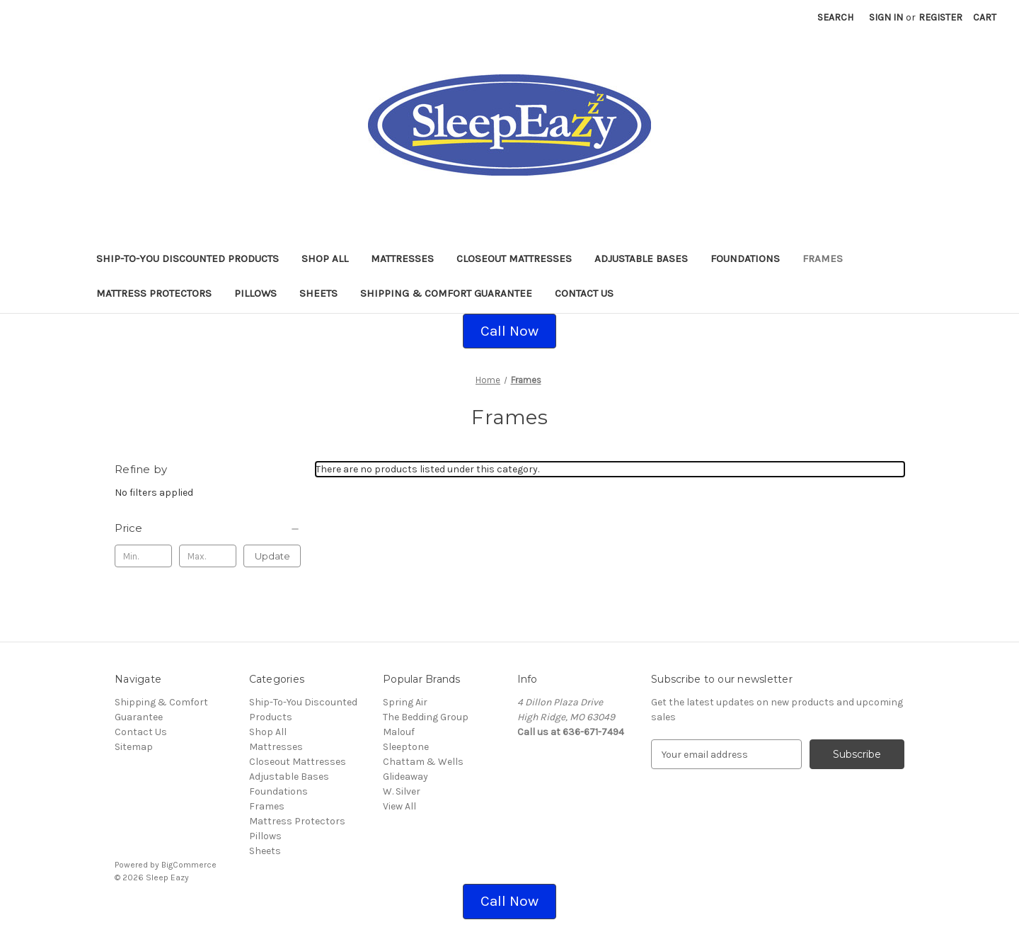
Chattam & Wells (423, 762)
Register (940, 17)
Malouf (399, 732)
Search (835, 17)
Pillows (255, 293)
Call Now (509, 330)
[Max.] (207, 556)
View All (399, 806)
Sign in (886, 17)
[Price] (208, 528)
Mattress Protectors (154, 293)
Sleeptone (406, 747)
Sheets (318, 293)
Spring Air (405, 702)
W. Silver (401, 791)
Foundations (745, 258)
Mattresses (402, 258)
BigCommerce (189, 865)
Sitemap (134, 747)
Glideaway (405, 777)
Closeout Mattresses (514, 258)
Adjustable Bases (641, 258)
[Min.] (143, 556)
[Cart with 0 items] (984, 17)
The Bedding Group (425, 717)
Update (272, 556)
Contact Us (584, 293)
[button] (509, 331)
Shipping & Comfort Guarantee (446, 293)
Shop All (324, 258)
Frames (822, 258)
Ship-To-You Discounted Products (187, 258)
